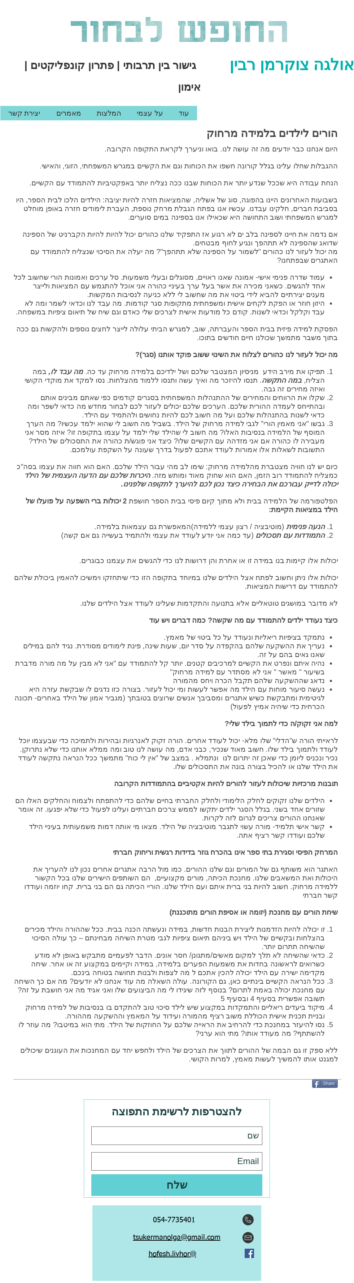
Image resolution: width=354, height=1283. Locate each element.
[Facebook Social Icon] (249, 1253)
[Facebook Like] (177, 1272)
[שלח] (176, 1185)
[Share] (325, 1083)
